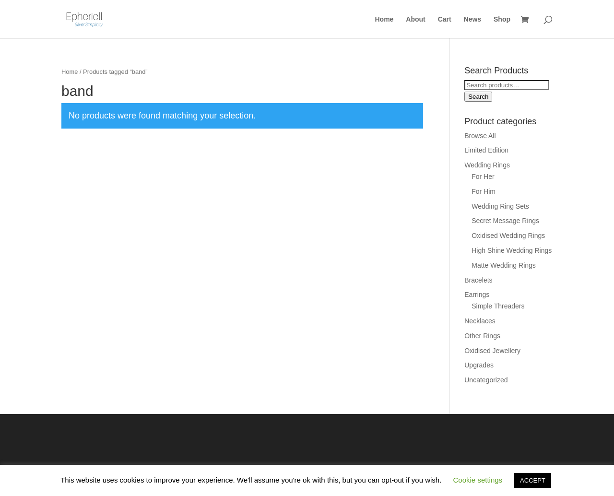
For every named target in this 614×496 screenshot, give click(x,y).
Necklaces (480, 321)
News (473, 19)
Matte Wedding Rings (504, 265)
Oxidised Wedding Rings (508, 235)
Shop (502, 19)
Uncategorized (486, 380)
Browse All (480, 136)
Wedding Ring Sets (500, 206)
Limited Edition (486, 150)
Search (478, 96)
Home (384, 19)
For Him (484, 191)
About (415, 19)
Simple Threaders (498, 306)
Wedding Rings (487, 165)
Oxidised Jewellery (492, 350)
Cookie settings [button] (478, 480)
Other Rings (482, 336)
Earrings (476, 294)
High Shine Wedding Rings (512, 250)
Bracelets (478, 280)
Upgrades (479, 365)
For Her (483, 176)
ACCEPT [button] (532, 480)
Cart (444, 19)
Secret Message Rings (505, 220)
